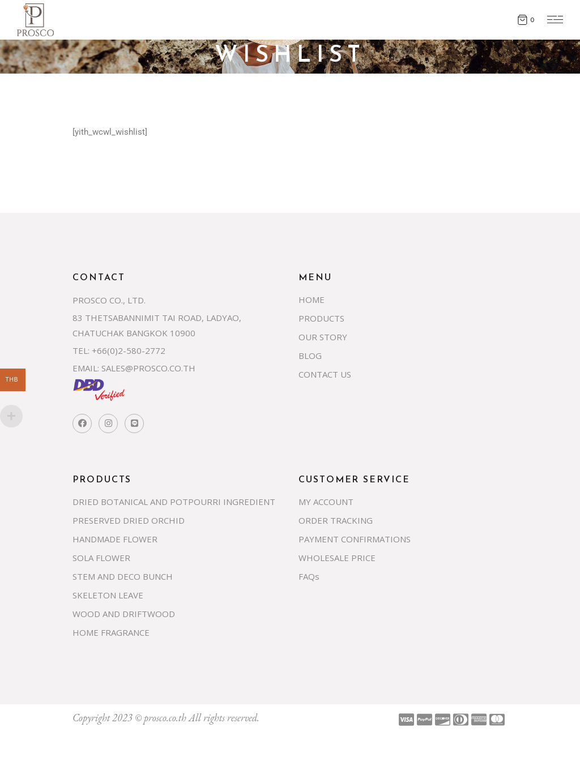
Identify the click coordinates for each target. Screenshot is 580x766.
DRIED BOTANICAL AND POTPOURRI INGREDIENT (173, 501)
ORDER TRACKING (335, 520)
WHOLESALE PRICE (337, 557)
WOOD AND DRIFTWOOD (123, 613)
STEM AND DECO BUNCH (122, 576)
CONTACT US (324, 374)
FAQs (308, 576)
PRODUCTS (321, 318)
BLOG (310, 355)
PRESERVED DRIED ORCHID (128, 520)
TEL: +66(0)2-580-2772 (118, 350)
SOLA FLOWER (101, 557)
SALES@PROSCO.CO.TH (148, 368)
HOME (311, 299)
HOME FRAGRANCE (111, 632)
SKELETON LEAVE (107, 595)
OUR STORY (322, 337)
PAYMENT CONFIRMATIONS (354, 539)
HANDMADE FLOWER (114, 539)
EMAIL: (85, 368)
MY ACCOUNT (325, 501)
